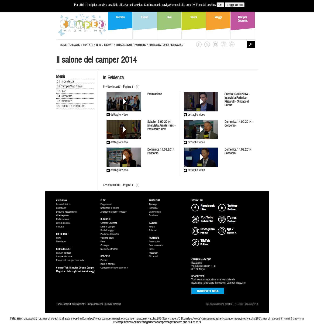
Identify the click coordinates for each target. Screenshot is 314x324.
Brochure (153, 215)
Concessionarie (156, 245)
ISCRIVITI (108, 45)
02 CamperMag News (70, 86)
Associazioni (154, 241)
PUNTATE (88, 45)
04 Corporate (64, 96)
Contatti (60, 226)
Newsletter (61, 241)
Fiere (102, 241)
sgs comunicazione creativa (219, 304)
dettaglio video (117, 114)
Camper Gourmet (64, 256)
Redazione (61, 208)
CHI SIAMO (74, 45)
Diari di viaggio (107, 230)
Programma (105, 204)
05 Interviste (64, 101)
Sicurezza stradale (109, 249)
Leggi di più (235, 5)
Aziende (152, 230)
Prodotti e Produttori (109, 234)
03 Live (61, 91)
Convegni (104, 245)
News (58, 237)
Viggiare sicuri (107, 237)
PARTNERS (140, 45)
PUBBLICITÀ (155, 45)
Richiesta (153, 208)
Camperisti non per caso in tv (70, 260)
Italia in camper (63, 252)
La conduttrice (63, 204)
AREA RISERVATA (172, 45)
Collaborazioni (62, 219)
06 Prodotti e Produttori (71, 106)
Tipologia (153, 204)
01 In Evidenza (65, 81)
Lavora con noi (63, 222)
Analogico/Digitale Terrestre (113, 211)
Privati (152, 226)
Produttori (153, 252)
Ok (220, 5)
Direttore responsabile (66, 211)
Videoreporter (62, 215)
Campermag (155, 211)
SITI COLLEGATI (124, 45)
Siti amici (153, 256)
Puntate (104, 260)
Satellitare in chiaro (109, 208)
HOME (63, 45)
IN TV (98, 45)
